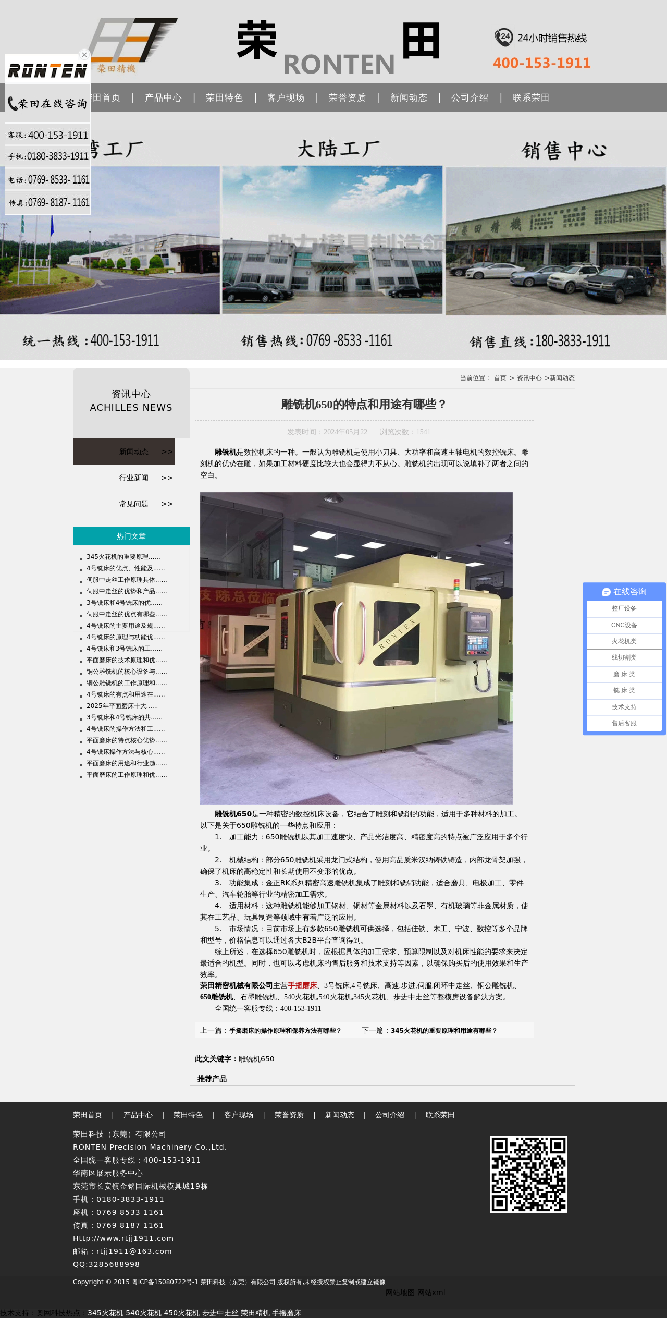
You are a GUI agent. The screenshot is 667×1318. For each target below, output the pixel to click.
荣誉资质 (347, 97)
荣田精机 (255, 1313)
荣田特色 (224, 97)
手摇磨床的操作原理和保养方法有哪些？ (285, 1030)
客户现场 (286, 97)
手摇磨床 (302, 986)
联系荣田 (531, 97)
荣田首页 (102, 97)
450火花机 (182, 1313)
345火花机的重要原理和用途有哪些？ (444, 1030)
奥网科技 (51, 1313)
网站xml (431, 1292)
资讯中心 (529, 378)
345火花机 (105, 1313)
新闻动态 (409, 97)
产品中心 (163, 97)
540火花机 (144, 1313)
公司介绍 (470, 97)
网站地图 (400, 1292)
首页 (500, 378)
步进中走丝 (220, 1313)
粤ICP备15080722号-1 (165, 1282)
